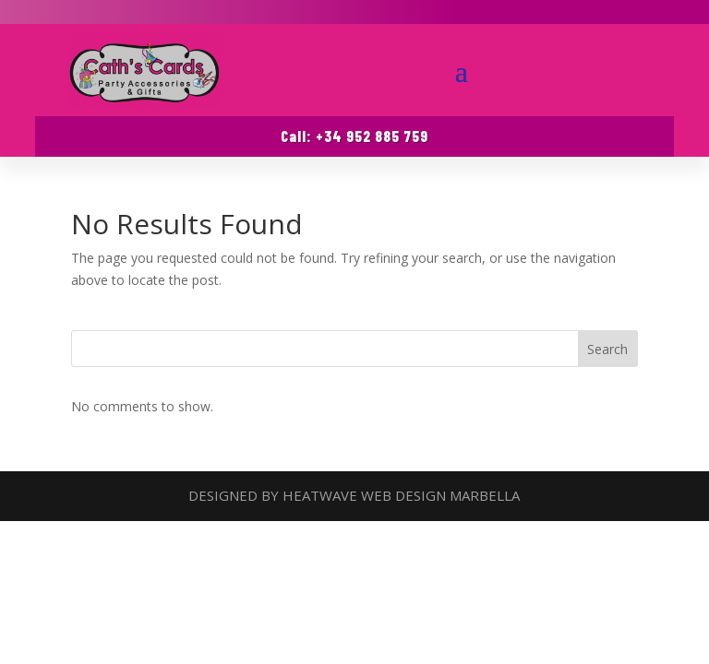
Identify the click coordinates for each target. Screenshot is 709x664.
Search (607, 349)
